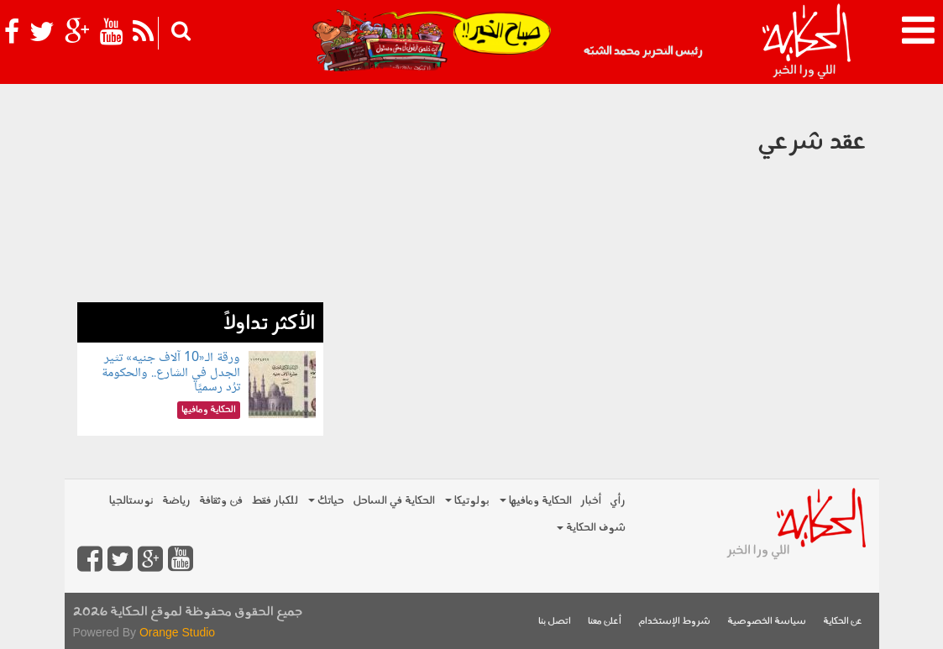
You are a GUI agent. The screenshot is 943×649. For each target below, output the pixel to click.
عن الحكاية (842, 622)
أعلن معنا (604, 622)
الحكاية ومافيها (536, 501)
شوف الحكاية (591, 528)
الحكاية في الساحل (394, 501)
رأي (618, 501)
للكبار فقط (274, 501)
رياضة (176, 501)
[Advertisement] (200, 197)
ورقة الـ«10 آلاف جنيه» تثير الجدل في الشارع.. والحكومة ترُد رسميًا (171, 373)
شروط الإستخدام (674, 622)
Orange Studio (177, 632)
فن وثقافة (221, 501)
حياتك (326, 501)
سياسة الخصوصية (766, 622)
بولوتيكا (467, 501)
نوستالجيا (131, 501)
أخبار (590, 501)
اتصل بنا (554, 622)
